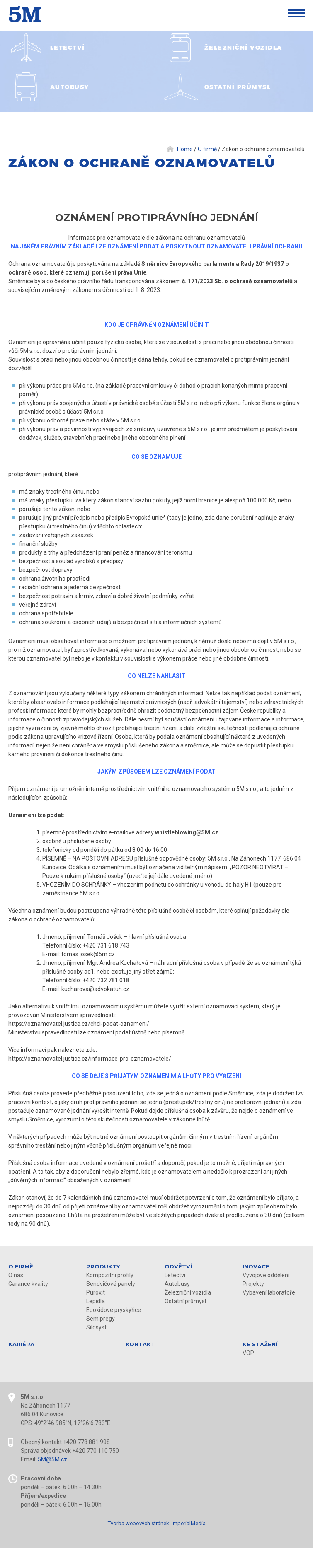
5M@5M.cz (52, 1459)
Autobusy (177, 1283)
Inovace (256, 1266)
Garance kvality (28, 1283)
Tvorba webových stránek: (139, 1523)
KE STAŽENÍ (260, 1344)
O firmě (20, 1266)
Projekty (253, 1283)
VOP (248, 1353)
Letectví (175, 1275)
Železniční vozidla (188, 1292)
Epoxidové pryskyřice (113, 1310)
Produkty (103, 1266)
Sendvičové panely (110, 1283)
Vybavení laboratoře (269, 1292)
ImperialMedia (189, 1523)
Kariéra (21, 1344)
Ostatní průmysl (185, 1301)
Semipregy (100, 1318)
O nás (15, 1275)
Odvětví (178, 1266)
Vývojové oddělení (266, 1275)
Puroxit (95, 1292)
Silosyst (96, 1327)
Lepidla (95, 1301)
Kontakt (140, 1344)
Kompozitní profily (109, 1275)
